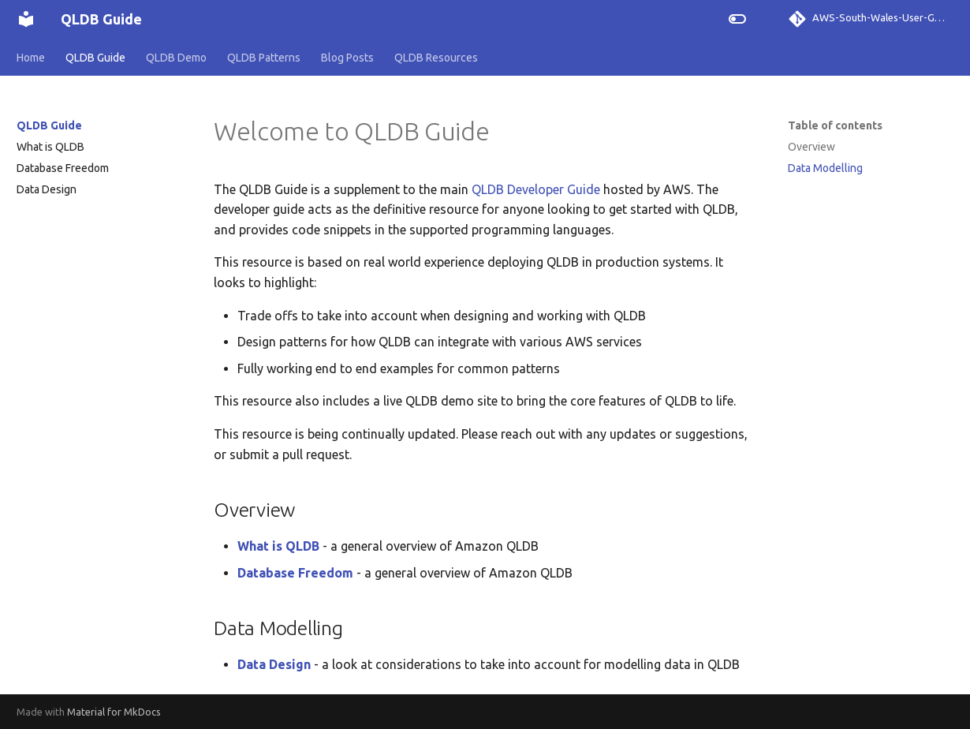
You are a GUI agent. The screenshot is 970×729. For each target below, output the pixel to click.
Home (31, 57)
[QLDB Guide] (26, 19)
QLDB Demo (176, 57)
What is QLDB (50, 146)
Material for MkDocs (114, 711)
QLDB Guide (95, 57)
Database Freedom (63, 168)
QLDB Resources (436, 57)
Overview (811, 146)
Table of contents (835, 125)
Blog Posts (347, 57)
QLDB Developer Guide (536, 189)
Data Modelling (825, 168)
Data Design (46, 189)
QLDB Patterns (263, 57)
